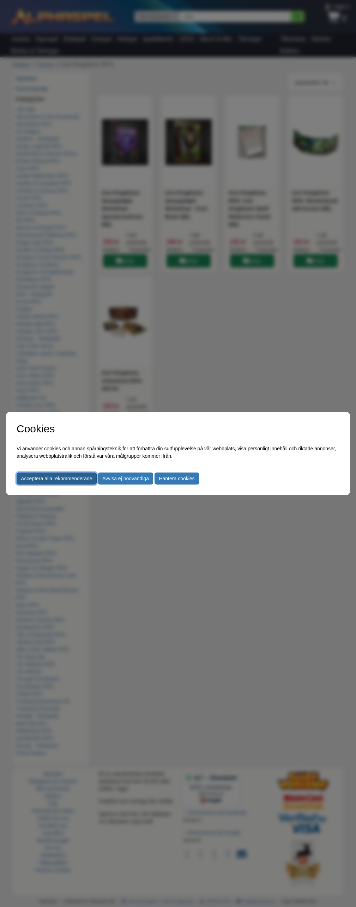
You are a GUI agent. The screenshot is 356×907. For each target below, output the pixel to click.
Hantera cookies (176, 478)
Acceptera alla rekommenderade (56, 478)
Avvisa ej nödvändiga (125, 478)
